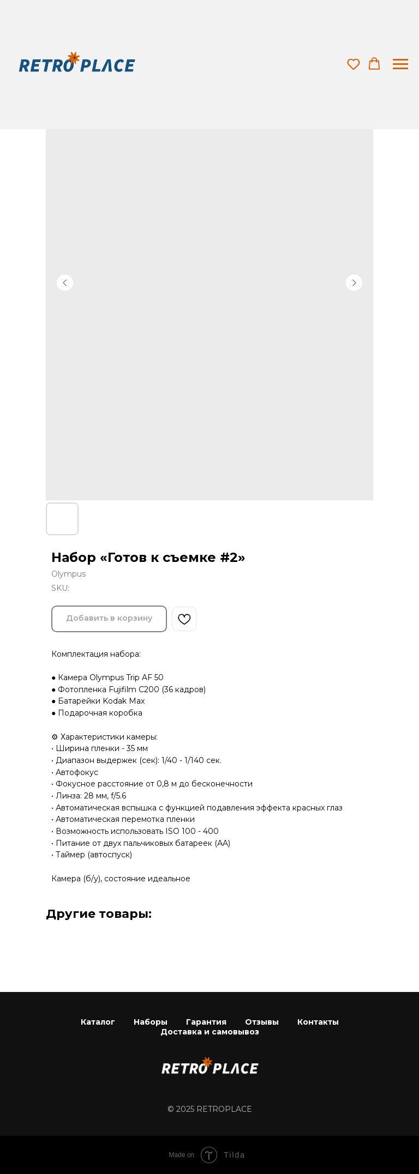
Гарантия (206, 1022)
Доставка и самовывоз (209, 1032)
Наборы (150, 1022)
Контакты (318, 1022)
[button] (353, 63)
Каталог (98, 1022)
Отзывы (262, 1022)
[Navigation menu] (400, 64)
